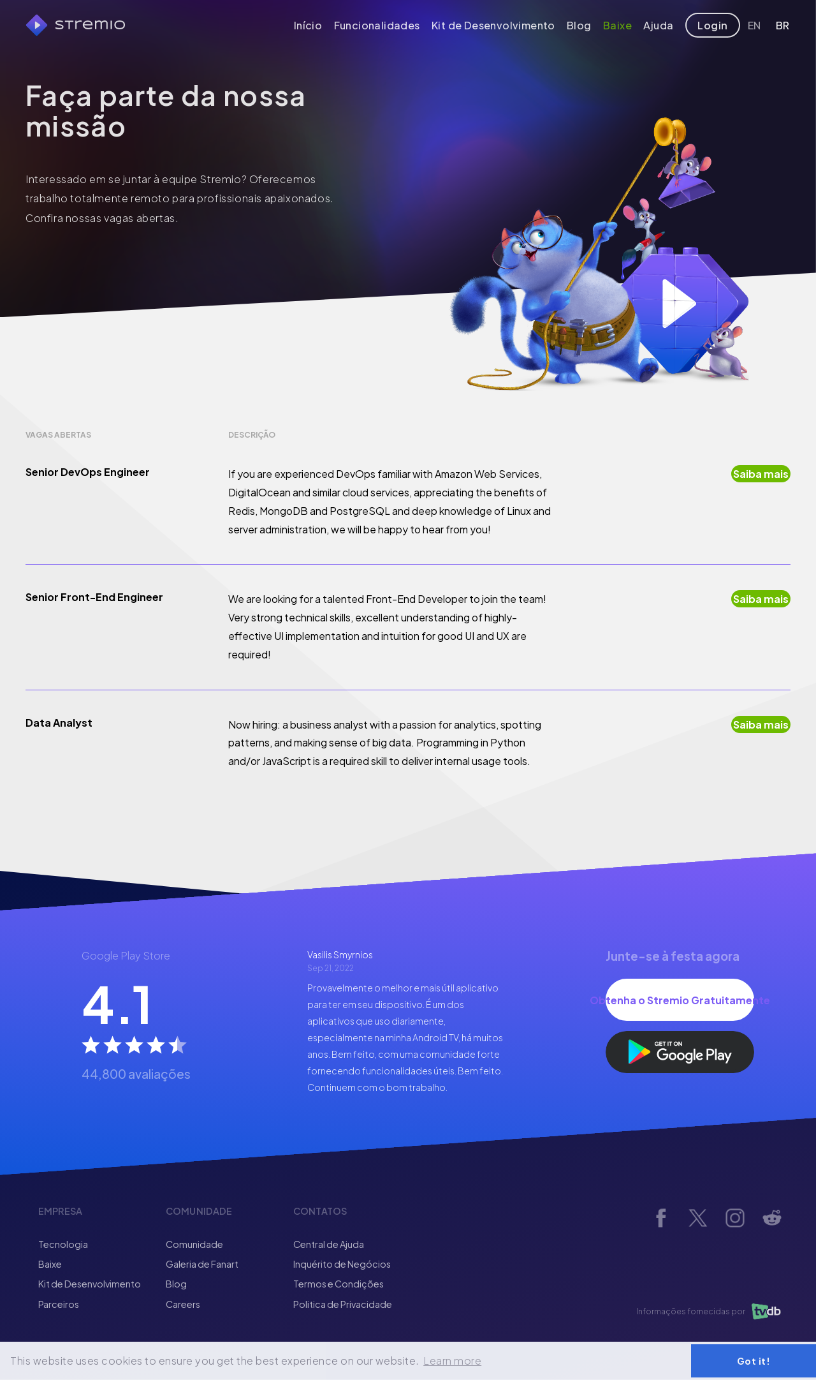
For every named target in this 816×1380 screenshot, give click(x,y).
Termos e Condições (338, 1283)
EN (757, 25)
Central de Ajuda (328, 1244)
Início (330, 25)
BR (780, 25)
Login (716, 25)
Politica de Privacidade (342, 1304)
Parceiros (58, 1304)
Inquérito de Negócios (342, 1264)
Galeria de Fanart (202, 1264)
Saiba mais (761, 473)
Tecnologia (63, 1244)
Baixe (625, 25)
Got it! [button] (754, 1361)
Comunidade (194, 1244)
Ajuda (665, 25)
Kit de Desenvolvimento (505, 25)
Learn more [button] (452, 1360)
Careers (183, 1304)
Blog (586, 25)
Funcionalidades (395, 25)
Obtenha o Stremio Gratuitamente (680, 999)
